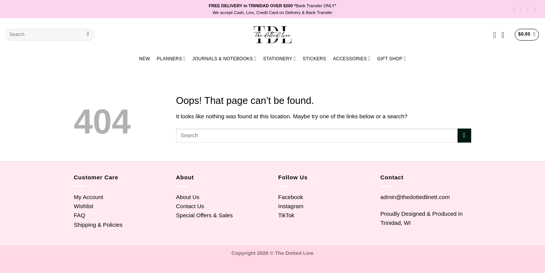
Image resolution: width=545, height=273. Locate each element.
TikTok (286, 215)
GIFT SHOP (391, 58)
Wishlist (83, 206)
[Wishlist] (494, 35)
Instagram (291, 206)
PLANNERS (171, 58)
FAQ (79, 215)
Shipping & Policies (98, 224)
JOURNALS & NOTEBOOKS (224, 58)
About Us (187, 197)
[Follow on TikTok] (529, 9)
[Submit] (88, 35)
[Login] (505, 35)
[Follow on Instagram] (522, 9)
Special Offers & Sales (204, 215)
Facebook (290, 197)
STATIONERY (279, 58)
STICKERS (314, 58)
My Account (88, 197)
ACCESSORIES (352, 58)
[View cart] (527, 34)
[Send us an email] (536, 9)
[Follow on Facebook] (515, 9)
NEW (144, 58)
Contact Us (190, 206)
